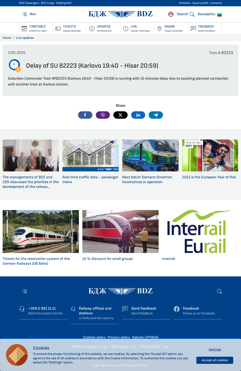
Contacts (216, 3)
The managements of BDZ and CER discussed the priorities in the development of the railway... (31, 182)
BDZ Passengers (29, 3)
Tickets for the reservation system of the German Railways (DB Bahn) (36, 261)
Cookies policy (94, 337)
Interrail (168, 258)
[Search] (185, 14)
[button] (85, 115)
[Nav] (29, 14)
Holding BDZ (64, 3)
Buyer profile (200, 3)
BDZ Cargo (47, 3)
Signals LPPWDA (145, 337)
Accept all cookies (215, 360)
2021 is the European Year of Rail (209, 177)
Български (210, 14)
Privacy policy (119, 337)
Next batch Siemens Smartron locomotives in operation (147, 179)
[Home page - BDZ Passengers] (120, 291)
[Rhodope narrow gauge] (170, 14)
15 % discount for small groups (107, 258)
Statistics (185, 3)
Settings (215, 350)
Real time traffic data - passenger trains (90, 179)
